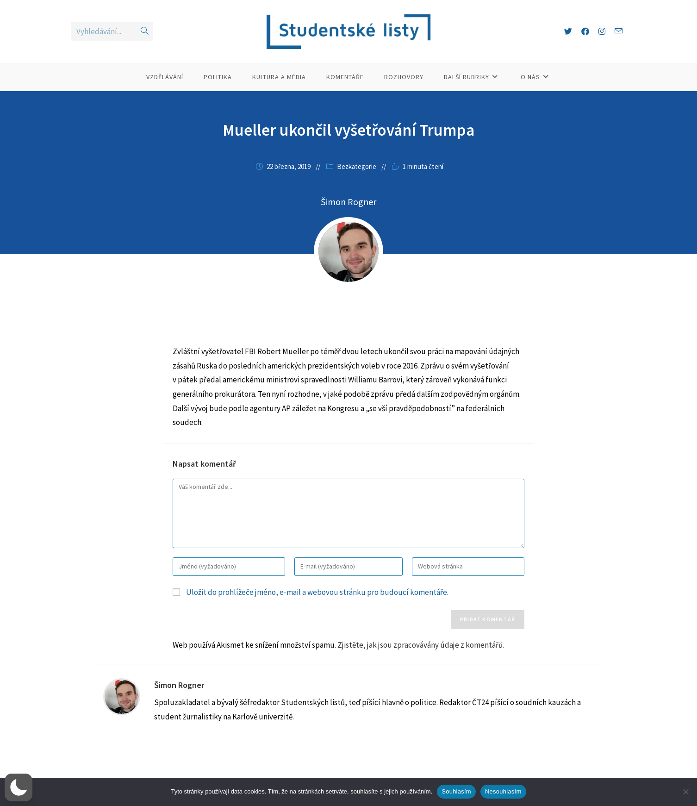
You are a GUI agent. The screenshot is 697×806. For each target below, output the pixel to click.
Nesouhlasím (503, 791)
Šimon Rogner (179, 685)
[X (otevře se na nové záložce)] (568, 31)
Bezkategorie (356, 166)
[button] (18, 787)
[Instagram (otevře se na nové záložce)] (602, 31)
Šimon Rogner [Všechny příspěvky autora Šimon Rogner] (348, 201)
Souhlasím (456, 791)
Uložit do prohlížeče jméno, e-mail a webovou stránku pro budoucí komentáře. (317, 592)
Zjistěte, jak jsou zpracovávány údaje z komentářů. (420, 645)
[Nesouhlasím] (685, 791)
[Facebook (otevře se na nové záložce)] (585, 31)
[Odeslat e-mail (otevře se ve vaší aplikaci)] (618, 31)
